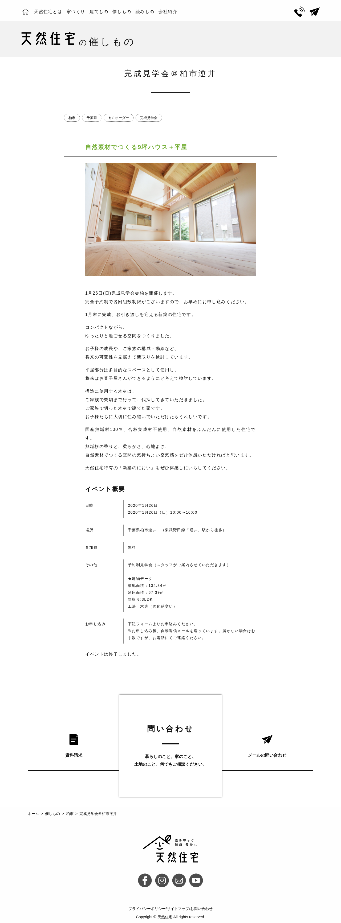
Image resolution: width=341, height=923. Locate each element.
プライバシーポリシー (147, 908)
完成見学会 (148, 118)
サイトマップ (178, 908)
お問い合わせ (201, 908)
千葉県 (92, 118)
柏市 (71, 118)
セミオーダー (118, 118)
